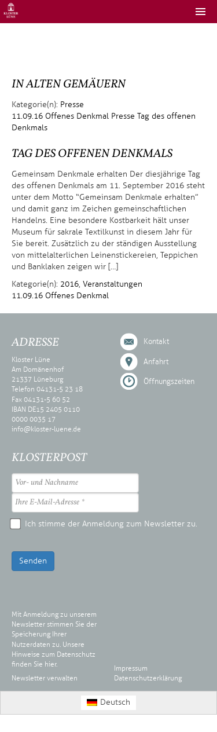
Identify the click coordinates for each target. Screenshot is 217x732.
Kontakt (156, 341)
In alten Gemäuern (69, 84)
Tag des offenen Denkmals (92, 154)
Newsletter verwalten (45, 678)
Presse (72, 104)
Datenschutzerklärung (148, 678)
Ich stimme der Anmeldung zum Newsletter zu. (104, 523)
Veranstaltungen (112, 284)
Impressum (131, 668)
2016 (69, 284)
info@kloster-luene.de (46, 429)
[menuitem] (109, 703)
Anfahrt (156, 362)
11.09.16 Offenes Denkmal (60, 116)
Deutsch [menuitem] (115, 702)
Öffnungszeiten (169, 381)
